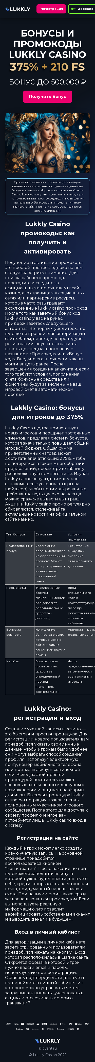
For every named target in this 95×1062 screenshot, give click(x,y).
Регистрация (51, 9)
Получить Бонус (47, 96)
